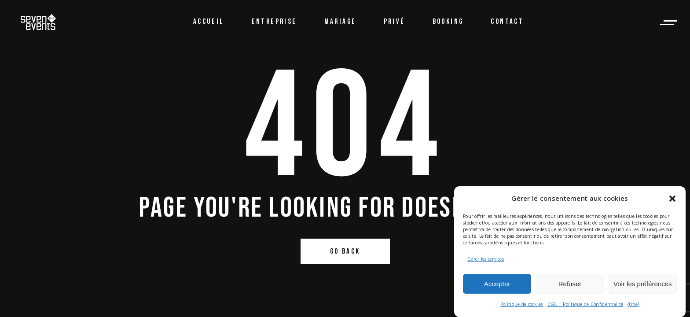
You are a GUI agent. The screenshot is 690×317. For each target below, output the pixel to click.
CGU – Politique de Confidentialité (585, 304)
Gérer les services (485, 259)
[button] (672, 198)
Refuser (570, 284)
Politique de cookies (521, 304)
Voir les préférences (642, 284)
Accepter (497, 284)
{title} (633, 304)
